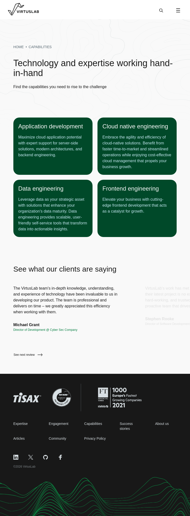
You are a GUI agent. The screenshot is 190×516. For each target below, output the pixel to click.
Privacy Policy (95, 438)
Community (57, 438)
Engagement (58, 424)
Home (18, 47)
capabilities (40, 47)
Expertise (20, 424)
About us (162, 424)
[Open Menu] (178, 10)
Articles (19, 438)
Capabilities (93, 424)
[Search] (161, 12)
